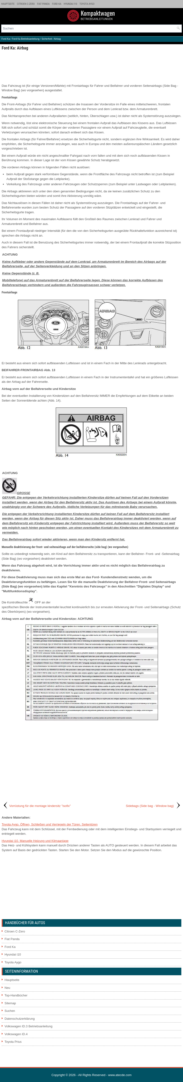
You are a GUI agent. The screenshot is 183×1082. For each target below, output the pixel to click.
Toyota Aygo (87, 3)
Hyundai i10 (70, 3)
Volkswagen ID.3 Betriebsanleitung (28, 1026)
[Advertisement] (91, 67)
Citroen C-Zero (26, 3)
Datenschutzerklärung (20, 1018)
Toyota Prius (13, 1041)
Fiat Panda (43, 3)
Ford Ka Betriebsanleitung (26, 39)
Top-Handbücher (16, 995)
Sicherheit (46, 39)
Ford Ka (56, 3)
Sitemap (10, 1003)
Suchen (10, 1011)
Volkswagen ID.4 (16, 1034)
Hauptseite (8, 3)
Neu (7, 988)
